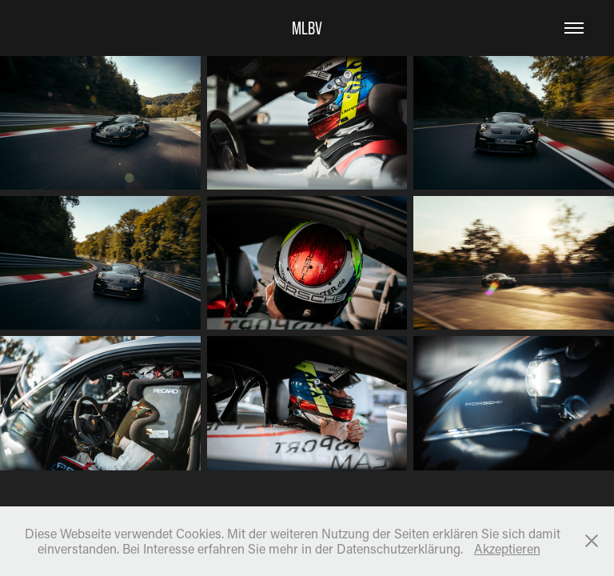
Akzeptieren (507, 548)
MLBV (307, 28)
